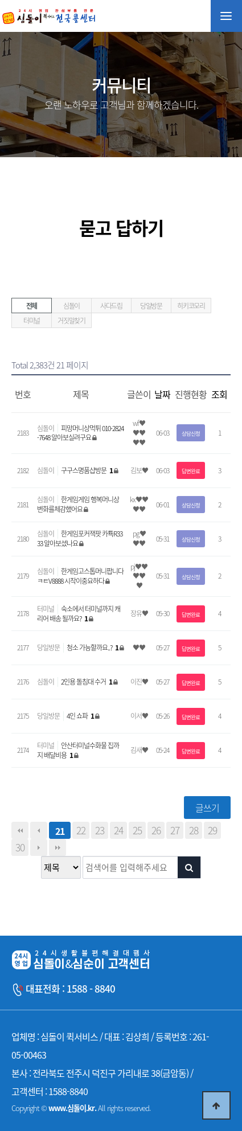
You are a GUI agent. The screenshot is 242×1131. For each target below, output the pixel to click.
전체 (32, 306)
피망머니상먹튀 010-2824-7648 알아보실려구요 (80, 433)
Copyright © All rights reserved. (80, 1108)
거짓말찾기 (71, 320)
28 (193, 830)
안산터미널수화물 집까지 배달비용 (78, 750)
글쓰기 (207, 807)
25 (137, 830)
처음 (19, 830)
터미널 (31, 320)
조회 (219, 394)
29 (212, 830)
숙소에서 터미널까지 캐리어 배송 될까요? (78, 614)
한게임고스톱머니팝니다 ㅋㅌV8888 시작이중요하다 (80, 576)
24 (118, 830)
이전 (38, 830)
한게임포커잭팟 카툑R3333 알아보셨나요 (79, 538)
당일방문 (151, 306)
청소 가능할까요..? (93, 647)
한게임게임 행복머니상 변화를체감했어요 (78, 504)
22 (80, 830)
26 (156, 830)
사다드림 (111, 306)
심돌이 (71, 306)
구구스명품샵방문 (87, 470)
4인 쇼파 (81, 716)
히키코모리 (191, 306)
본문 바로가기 (0, 0)
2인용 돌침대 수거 (87, 682)
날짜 (162, 394)
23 (99, 830)
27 (174, 830)
